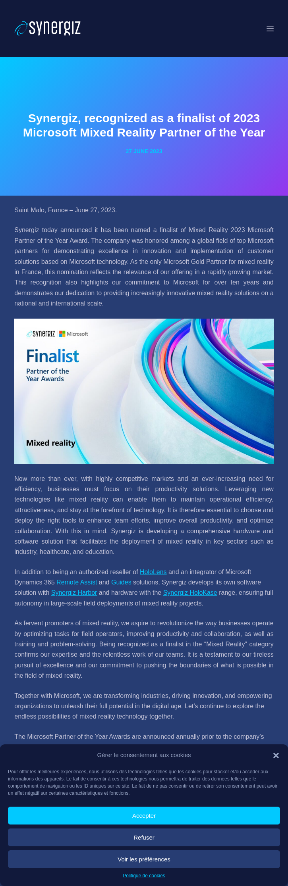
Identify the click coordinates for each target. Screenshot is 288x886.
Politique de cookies (144, 875)
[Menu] (270, 28)
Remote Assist (76, 582)
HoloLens (153, 572)
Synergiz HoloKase (190, 592)
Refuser (144, 837)
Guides (121, 582)
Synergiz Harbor (74, 592)
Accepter (144, 815)
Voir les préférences (144, 859)
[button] (276, 755)
